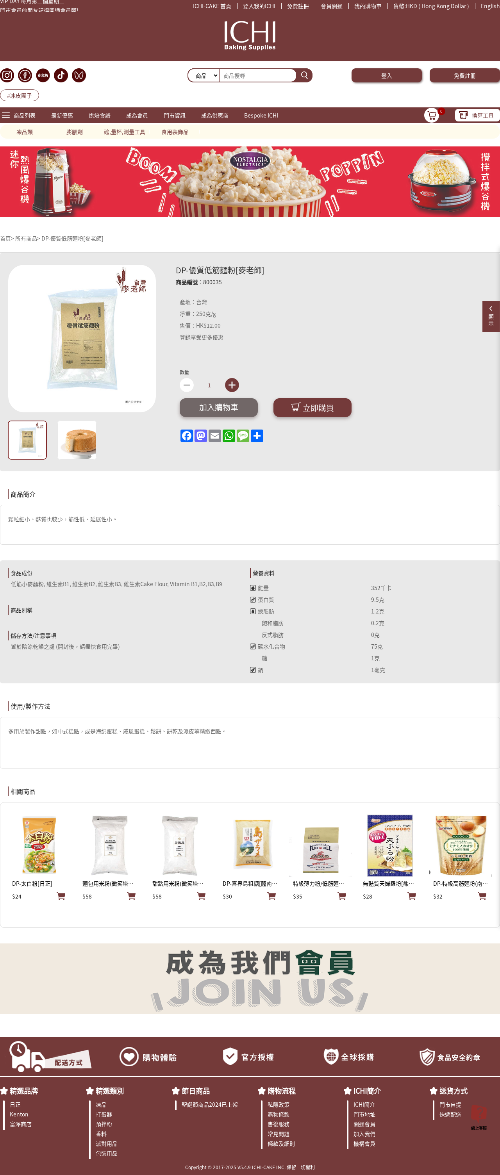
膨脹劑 (74, 132)
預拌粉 (104, 1124)
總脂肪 (262, 611)
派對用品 (107, 1143)
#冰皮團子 (19, 95)
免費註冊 (298, 6)
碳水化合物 (267, 646)
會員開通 (332, 6)
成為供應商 (215, 115)
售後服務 (278, 1124)
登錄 (185, 337)
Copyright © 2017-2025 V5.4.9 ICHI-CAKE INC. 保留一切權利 (250, 1167)
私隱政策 (278, 1104)
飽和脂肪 (267, 623)
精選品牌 (24, 1091)
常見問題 (278, 1134)
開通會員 (364, 1124)
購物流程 (282, 1091)
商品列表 (25, 115)
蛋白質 (262, 599)
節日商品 (196, 1091)
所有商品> (27, 238)
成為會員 (137, 115)
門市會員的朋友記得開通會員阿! (39, 12)
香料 (101, 1134)
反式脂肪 (267, 634)
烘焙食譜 (100, 115)
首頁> (7, 238)
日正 (15, 1104)
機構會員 (364, 1143)
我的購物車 (368, 6)
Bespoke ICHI (261, 115)
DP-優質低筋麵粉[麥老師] (72, 238)
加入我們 (364, 1134)
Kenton (19, 1114)
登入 (386, 75)
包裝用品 (107, 1153)
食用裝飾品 (175, 132)
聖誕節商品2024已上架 (210, 1104)
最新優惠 (62, 115)
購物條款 (278, 1114)
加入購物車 (218, 407)
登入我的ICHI (259, 6)
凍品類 (24, 132)
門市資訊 (175, 115)
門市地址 (364, 1114)
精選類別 (110, 1091)
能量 (259, 588)
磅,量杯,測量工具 (124, 132)
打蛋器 (104, 1114)
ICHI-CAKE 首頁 (212, 6)
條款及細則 (281, 1143)
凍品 (101, 1104)
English (490, 6)
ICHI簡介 (367, 1091)
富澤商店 (21, 1124)
